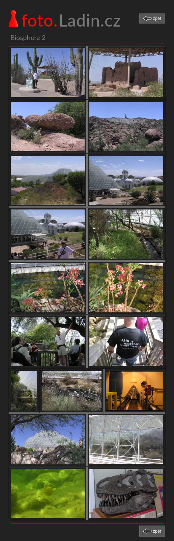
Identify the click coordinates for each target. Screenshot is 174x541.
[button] (152, 18)
